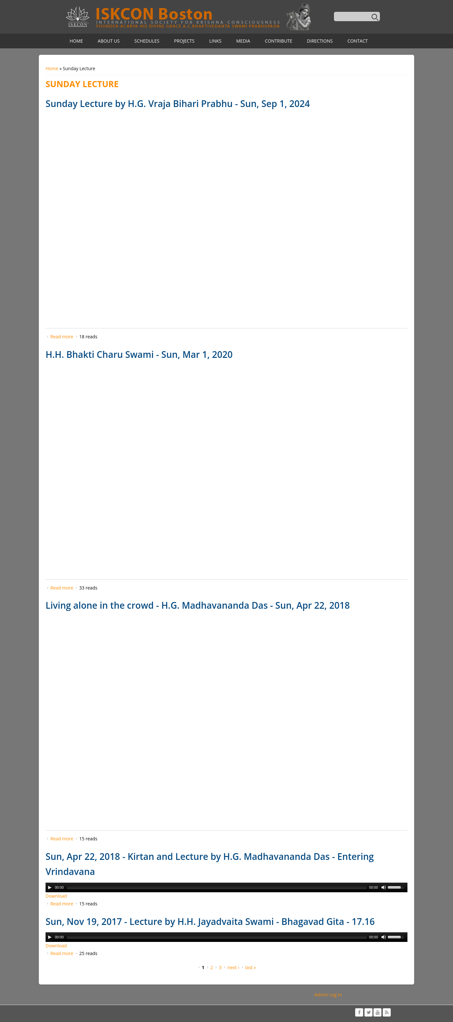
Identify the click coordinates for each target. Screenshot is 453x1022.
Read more (61, 337)
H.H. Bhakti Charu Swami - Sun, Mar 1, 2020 (139, 354)
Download (56, 896)
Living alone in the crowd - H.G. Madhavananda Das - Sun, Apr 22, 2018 (198, 605)
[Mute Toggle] (383, 887)
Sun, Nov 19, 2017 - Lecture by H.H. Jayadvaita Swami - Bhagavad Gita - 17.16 (210, 921)
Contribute (278, 41)
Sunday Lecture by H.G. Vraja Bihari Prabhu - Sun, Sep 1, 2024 (178, 103)
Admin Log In (328, 995)
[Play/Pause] (49, 887)
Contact (357, 41)
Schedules (146, 41)
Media (243, 41)
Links (215, 41)
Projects (184, 41)
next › (233, 967)
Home (76, 41)
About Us (109, 41)
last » (250, 967)
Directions (320, 41)
